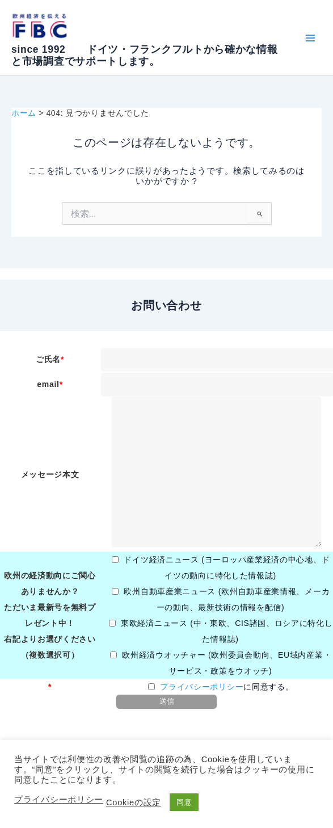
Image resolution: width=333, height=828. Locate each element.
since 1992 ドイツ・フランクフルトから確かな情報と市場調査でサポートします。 (144, 55)
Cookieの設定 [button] (133, 802)
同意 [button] (184, 802)
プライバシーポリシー (201, 686)
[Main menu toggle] (310, 37)
